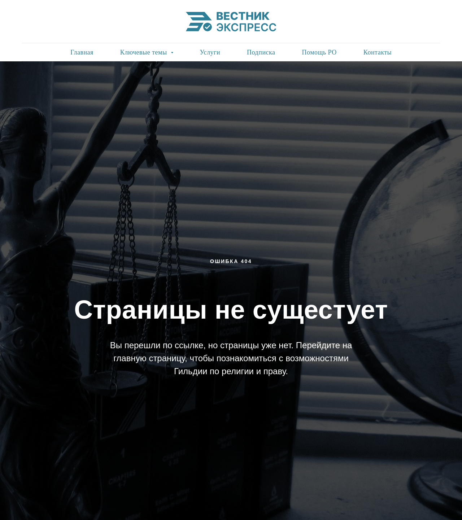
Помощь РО (319, 52)
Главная (81, 52)
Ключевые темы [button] (144, 52)
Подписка (261, 52)
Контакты (377, 52)
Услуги (210, 52)
